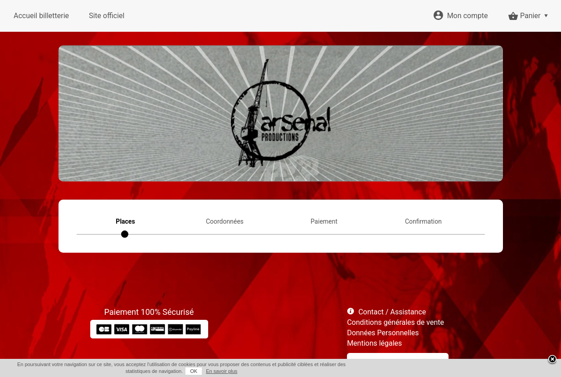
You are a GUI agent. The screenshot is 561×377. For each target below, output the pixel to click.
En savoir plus (221, 371)
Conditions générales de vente (395, 322)
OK (193, 371)
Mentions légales (374, 343)
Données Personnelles (383, 332)
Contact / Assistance (392, 312)
